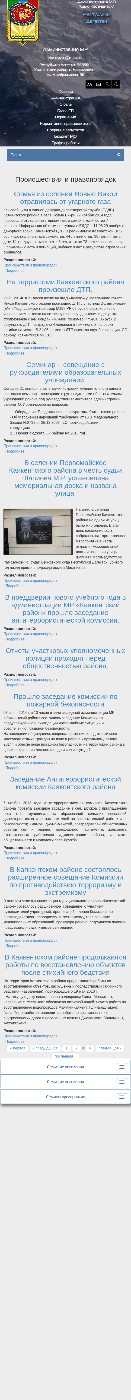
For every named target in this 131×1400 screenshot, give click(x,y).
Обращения (65, 117)
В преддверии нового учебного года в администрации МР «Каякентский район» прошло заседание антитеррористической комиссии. (65, 608)
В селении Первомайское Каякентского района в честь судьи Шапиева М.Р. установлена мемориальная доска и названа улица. (65, 478)
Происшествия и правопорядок (30, 265)
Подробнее (15, 270)
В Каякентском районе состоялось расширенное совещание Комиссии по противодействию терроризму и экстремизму (65, 881)
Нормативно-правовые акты (65, 124)
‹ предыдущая (45, 1048)
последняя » (65, 1056)
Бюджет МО (65, 136)
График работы (66, 143)
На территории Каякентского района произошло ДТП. (65, 285)
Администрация (65, 98)
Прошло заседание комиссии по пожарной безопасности (65, 700)
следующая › (110, 1048)
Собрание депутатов (65, 130)
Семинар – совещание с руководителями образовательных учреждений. (65, 372)
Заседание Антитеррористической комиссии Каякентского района (65, 783)
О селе (66, 104)
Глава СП (65, 111)
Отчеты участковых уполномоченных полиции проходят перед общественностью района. (65, 658)
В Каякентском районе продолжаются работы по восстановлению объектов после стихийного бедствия (65, 964)
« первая (17, 1048)
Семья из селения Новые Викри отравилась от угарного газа (65, 197)
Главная (65, 92)
